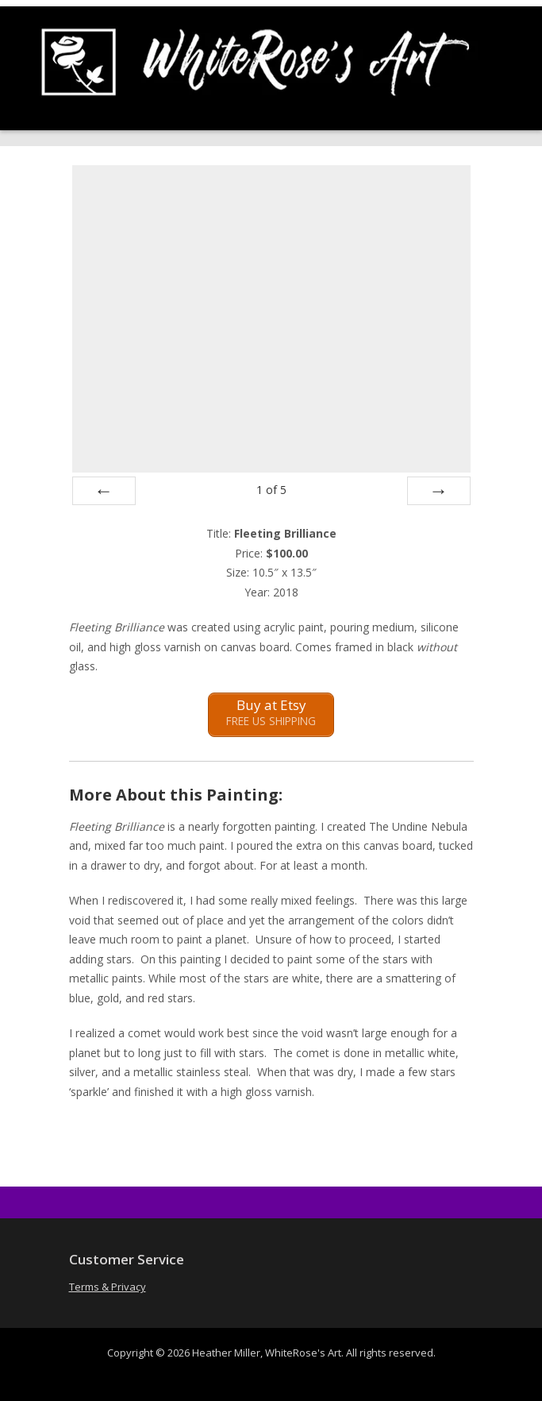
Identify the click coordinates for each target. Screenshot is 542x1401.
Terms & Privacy (107, 1286)
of (271, 489)
